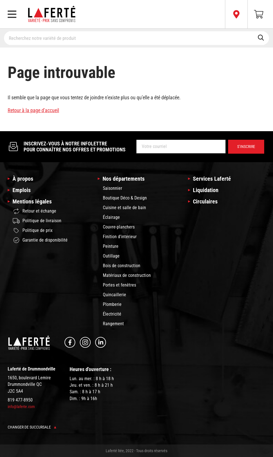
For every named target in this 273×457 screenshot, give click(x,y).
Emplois (21, 190)
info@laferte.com (21, 406)
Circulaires (205, 201)
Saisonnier (112, 188)
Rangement (113, 323)
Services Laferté (212, 178)
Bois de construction (121, 265)
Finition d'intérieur (120, 236)
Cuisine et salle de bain (124, 207)
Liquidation (205, 190)
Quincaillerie (114, 294)
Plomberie (112, 304)
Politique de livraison (37, 221)
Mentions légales (32, 201)
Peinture (110, 246)
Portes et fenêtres (119, 285)
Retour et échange (34, 211)
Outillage (111, 256)
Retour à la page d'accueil (33, 110)
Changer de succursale (32, 427)
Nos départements (124, 178)
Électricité (112, 314)
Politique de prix (33, 230)
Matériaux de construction (127, 275)
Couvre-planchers (119, 227)
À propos (22, 178)
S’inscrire (246, 146)
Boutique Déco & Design (125, 198)
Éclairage (111, 217)
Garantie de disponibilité (40, 240)
